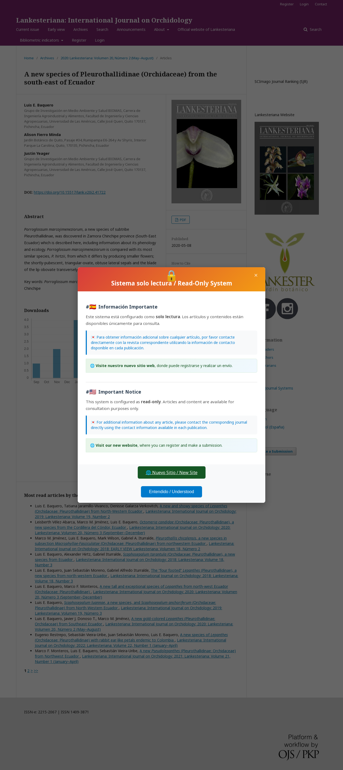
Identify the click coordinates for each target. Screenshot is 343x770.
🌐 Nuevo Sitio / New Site (171, 472)
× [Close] (256, 275)
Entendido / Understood (171, 491)
